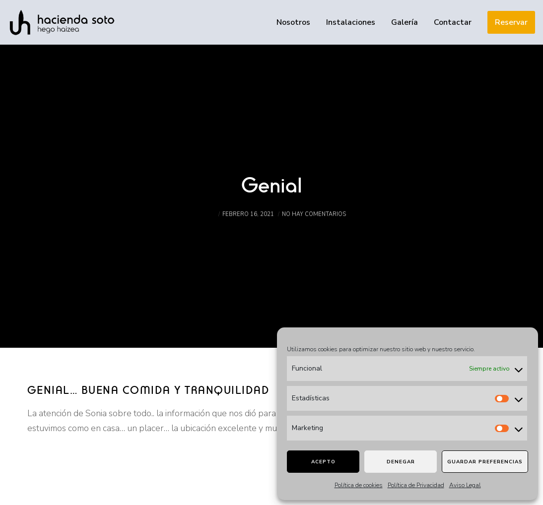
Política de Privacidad (416, 485)
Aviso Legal (465, 485)
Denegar (401, 461)
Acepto (323, 461)
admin (206, 222)
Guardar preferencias (485, 461)
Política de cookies (359, 485)
